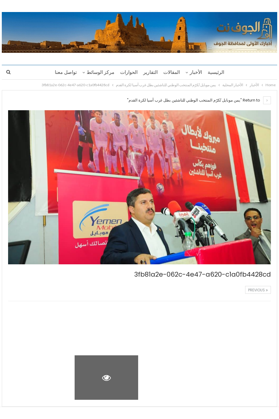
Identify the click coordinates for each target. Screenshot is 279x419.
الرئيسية (216, 72)
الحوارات (129, 72)
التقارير (150, 72)
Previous (258, 290)
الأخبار (196, 72)
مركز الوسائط (100, 72)
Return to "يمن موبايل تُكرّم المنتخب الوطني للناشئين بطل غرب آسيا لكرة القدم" (199, 100)
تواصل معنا (66, 72)
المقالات (171, 72)
